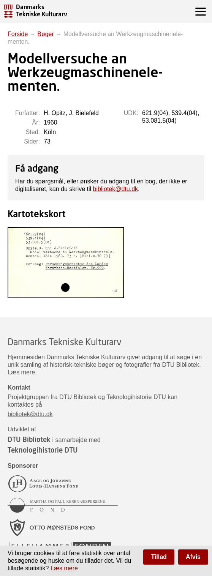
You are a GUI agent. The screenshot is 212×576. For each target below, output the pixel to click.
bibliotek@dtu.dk (115, 189)
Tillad (159, 557)
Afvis (193, 557)
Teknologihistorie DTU (43, 450)
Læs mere (21, 372)
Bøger (45, 34)
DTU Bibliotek (29, 439)
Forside (18, 34)
